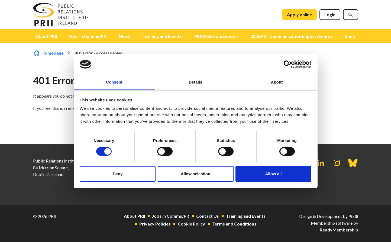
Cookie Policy (191, 223)
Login (329, 14)
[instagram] (336, 162)
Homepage (52, 52)
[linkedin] (320, 162)
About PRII (46, 36)
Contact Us (207, 215)
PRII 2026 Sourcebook (216, 36)
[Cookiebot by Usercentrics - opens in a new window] (287, 64)
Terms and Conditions (234, 223)
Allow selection (195, 173)
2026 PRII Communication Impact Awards (291, 36)
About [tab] (277, 82)
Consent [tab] (114, 82)
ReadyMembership (339, 229)
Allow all (273, 173)
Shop (350, 36)
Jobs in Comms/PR (87, 36)
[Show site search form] (350, 14)
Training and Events (162, 36)
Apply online (299, 14)
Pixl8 (353, 216)
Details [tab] (195, 82)
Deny (118, 173)
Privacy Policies (155, 223)
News (124, 36)
